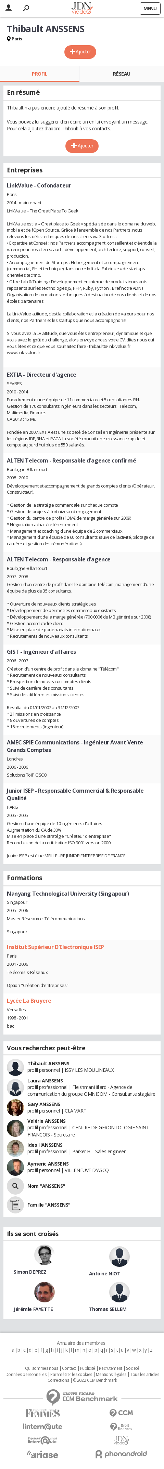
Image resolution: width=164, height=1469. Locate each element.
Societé (132, 1368)
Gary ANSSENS (43, 1104)
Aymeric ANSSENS (48, 1163)
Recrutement (110, 1368)
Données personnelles (26, 1374)
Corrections (58, 1380)
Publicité (87, 1368)
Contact (69, 1368)
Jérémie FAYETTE (33, 1309)
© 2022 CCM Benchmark (95, 1380)
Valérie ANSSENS (46, 1121)
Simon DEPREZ (30, 1272)
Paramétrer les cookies (71, 1374)
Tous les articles (144, 1374)
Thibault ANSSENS (48, 1063)
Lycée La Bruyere (29, 1000)
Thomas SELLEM (108, 1309)
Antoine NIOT (105, 1273)
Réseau (121, 73)
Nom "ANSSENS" (46, 1186)
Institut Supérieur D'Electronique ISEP (55, 947)
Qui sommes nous (41, 1368)
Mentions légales (111, 1374)
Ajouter (83, 51)
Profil (39, 73)
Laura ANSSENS (45, 1080)
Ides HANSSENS (45, 1145)
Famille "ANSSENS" (49, 1204)
